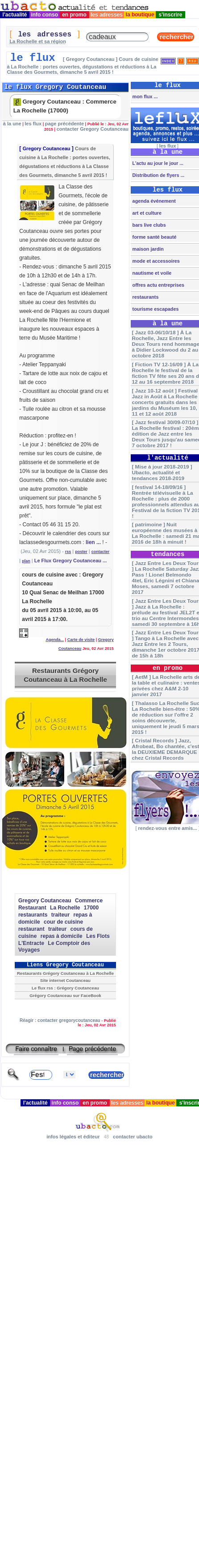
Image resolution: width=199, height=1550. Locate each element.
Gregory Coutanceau (46, 148)
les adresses (106, 15)
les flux (33, 123)
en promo (74, 15)
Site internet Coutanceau (65, 980)
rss (68, 551)
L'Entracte (31, 943)
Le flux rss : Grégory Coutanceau (65, 987)
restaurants (32, 915)
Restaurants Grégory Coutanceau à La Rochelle (65, 675)
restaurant (31, 929)
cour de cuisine (63, 922)
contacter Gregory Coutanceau (93, 129)
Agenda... (55, 639)
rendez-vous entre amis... (168, 828)
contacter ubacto (133, 1136)
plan (26, 561)
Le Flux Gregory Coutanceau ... (70, 560)
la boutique (140, 15)
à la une (12, 123)
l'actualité (15, 15)
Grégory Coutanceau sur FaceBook (65, 995)
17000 (91, 908)
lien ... (93, 542)
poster (81, 551)
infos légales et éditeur (73, 1136)
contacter (100, 551)
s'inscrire (170, 15)
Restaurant (32, 908)
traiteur (60, 915)
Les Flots (98, 936)
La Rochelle (65, 908)
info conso (44, 15)
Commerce (89, 900)
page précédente (64, 123)
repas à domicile (62, 936)
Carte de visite (81, 639)
